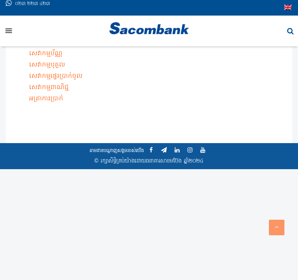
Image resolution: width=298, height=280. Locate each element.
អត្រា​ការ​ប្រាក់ (46, 98)
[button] (290, 31)
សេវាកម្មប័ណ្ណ (45, 53)
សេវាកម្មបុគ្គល (47, 65)
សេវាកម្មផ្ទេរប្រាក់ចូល (56, 76)
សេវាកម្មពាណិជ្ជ (49, 87)
